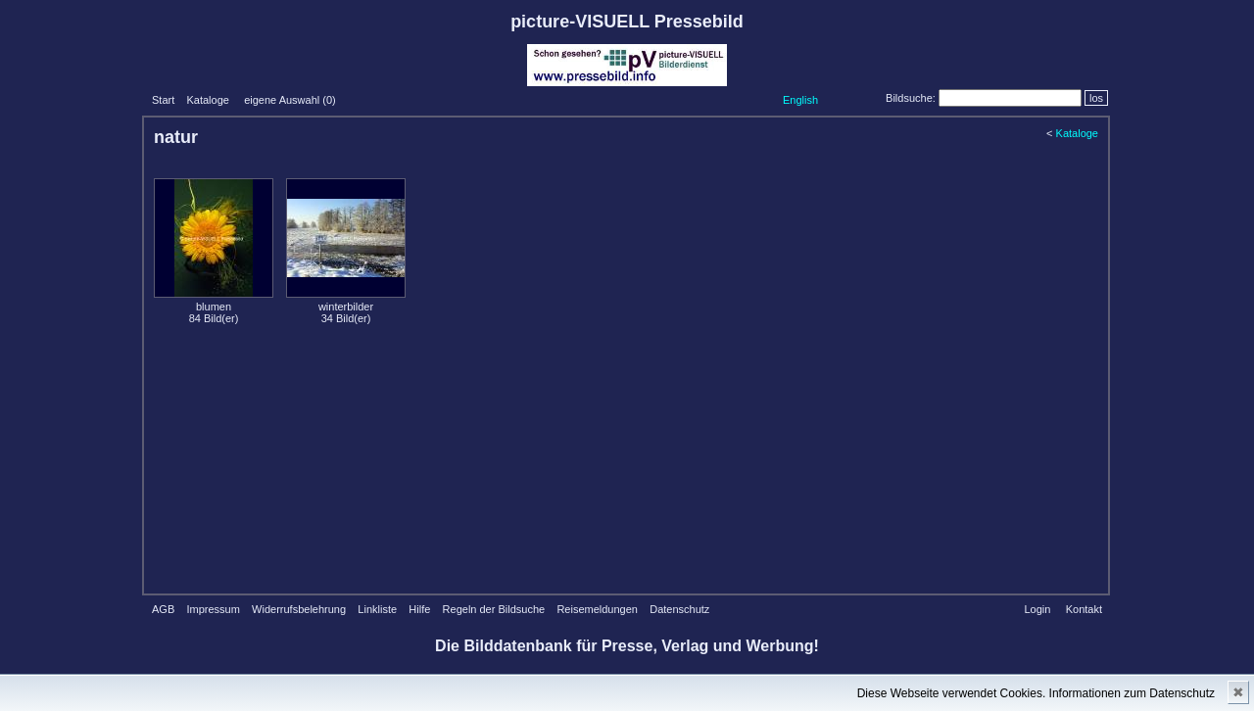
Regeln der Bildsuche (494, 609)
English (800, 100)
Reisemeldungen (597, 609)
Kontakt (1084, 609)
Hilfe (419, 609)
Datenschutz (679, 609)
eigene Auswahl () (290, 100)
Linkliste (377, 609)
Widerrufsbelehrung (299, 609)
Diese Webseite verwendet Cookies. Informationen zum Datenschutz (1036, 693)
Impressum (212, 609)
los (1096, 98)
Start (163, 100)
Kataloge (207, 100)
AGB (163, 609)
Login (1037, 609)
